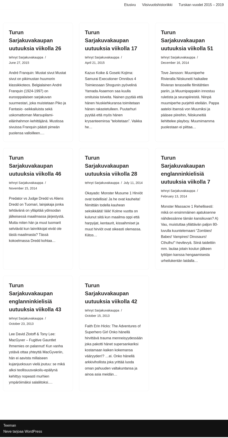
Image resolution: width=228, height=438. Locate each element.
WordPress (33, 432)
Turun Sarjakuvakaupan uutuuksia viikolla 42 (111, 294)
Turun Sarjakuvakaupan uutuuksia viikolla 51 (187, 40)
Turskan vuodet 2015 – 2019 (201, 5)
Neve (7, 432)
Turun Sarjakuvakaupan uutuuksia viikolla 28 (111, 166)
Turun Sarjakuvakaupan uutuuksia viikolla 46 (35, 166)
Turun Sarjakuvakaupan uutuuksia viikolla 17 (111, 40)
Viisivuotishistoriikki (157, 5)
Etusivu (130, 5)
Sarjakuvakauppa (30, 57)
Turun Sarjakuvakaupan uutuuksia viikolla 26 (35, 40)
